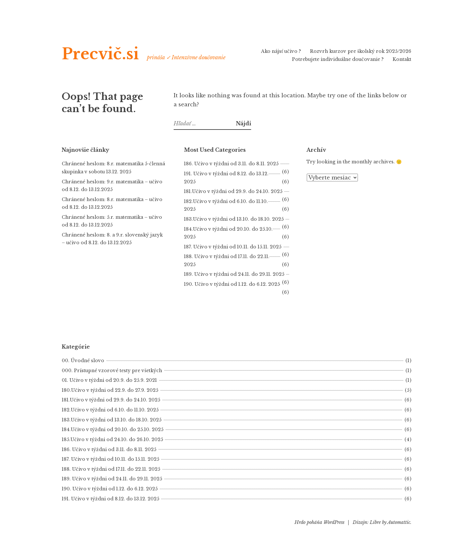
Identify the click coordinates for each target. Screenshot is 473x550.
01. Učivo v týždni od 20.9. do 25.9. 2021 (109, 380)
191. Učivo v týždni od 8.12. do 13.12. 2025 (110, 499)
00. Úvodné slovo (83, 360)
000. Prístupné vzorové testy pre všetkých (112, 370)
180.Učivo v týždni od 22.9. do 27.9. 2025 (110, 390)
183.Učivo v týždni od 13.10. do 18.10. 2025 (234, 219)
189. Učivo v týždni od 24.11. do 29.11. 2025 (234, 274)
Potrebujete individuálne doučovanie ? (338, 59)
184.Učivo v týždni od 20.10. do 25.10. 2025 (112, 429)
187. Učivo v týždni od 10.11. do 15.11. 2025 (232, 247)
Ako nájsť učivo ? (281, 51)
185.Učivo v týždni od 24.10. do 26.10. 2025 (112, 439)
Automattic (398, 522)
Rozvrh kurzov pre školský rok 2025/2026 (360, 51)
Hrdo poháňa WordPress (319, 522)
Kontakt (402, 59)
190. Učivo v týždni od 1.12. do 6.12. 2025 (110, 489)
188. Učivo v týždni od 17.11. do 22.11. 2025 (111, 469)
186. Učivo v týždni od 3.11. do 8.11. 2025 (231, 164)
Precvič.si (100, 53)
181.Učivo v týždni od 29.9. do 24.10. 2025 (233, 191)
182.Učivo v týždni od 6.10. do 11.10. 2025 (110, 410)
